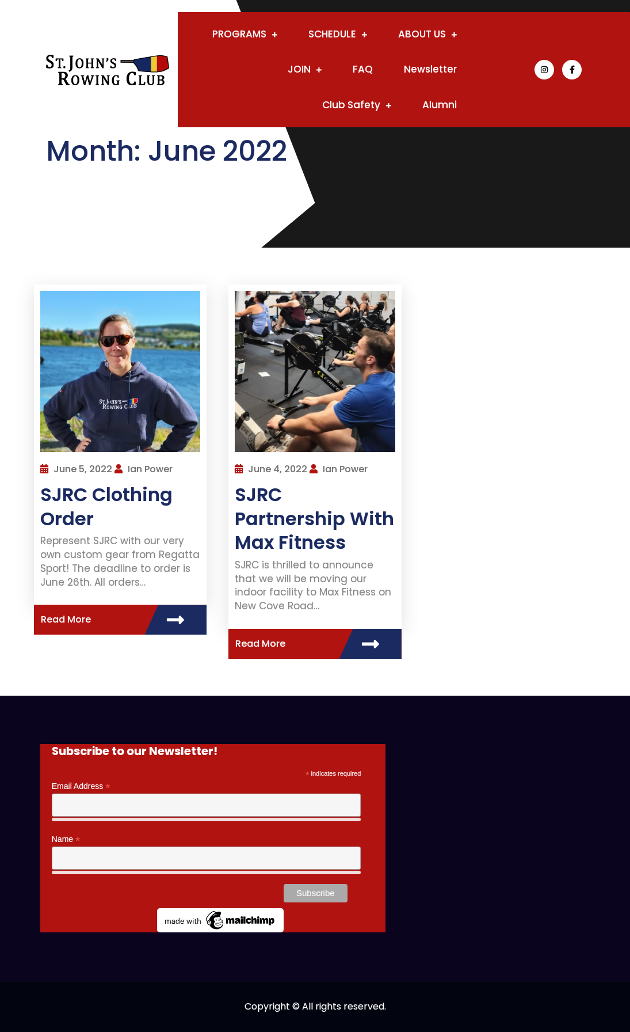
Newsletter (430, 69)
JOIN (299, 69)
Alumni (439, 105)
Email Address (81, 786)
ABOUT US (422, 34)
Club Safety (351, 105)
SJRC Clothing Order (106, 506)
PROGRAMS (239, 34)
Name (66, 839)
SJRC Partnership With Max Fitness (314, 518)
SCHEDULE (332, 34)
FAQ (363, 69)
